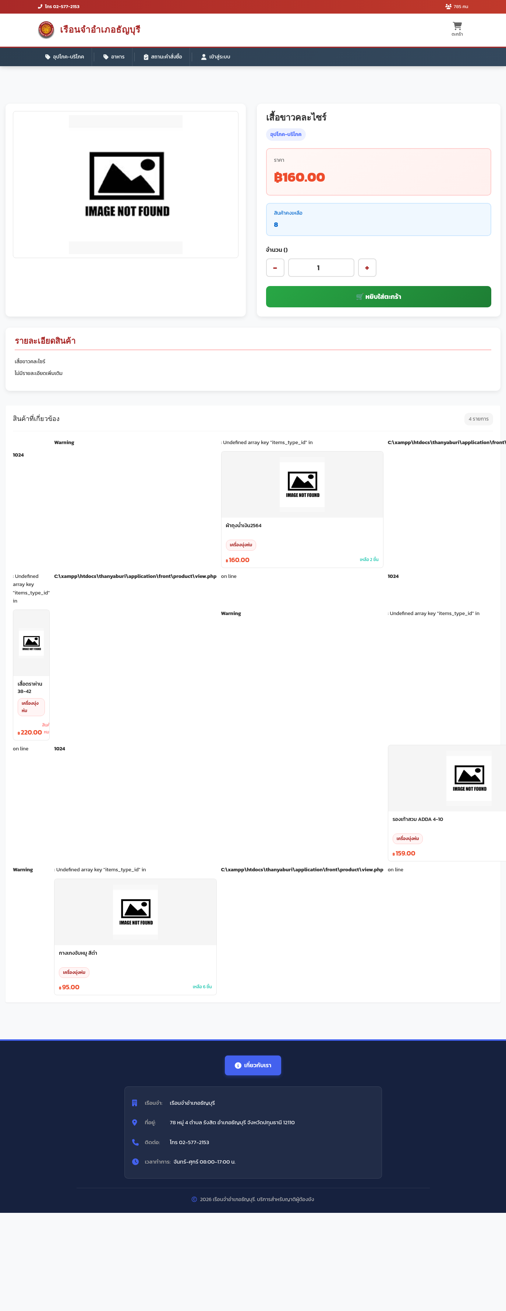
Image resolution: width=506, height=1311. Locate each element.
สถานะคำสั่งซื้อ (163, 57)
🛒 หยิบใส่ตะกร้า (378, 296)
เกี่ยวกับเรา (253, 1065)
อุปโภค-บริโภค (64, 57)
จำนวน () (277, 249)
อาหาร (114, 57)
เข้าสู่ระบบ (215, 57)
